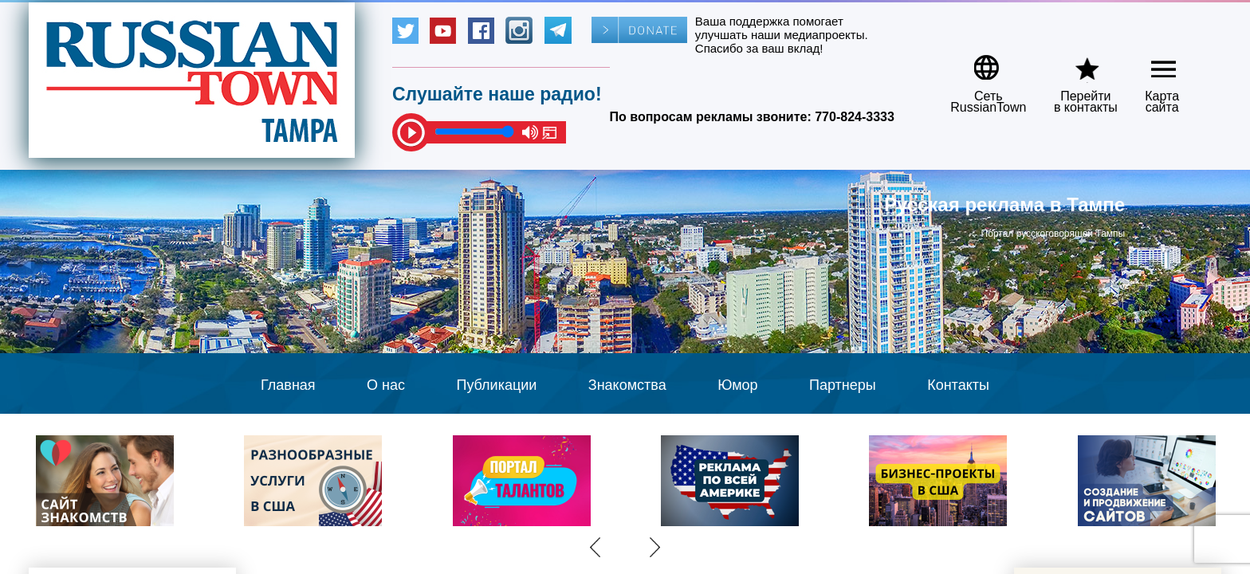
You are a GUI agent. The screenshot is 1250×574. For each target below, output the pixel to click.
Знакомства (627, 385)
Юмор (737, 385)
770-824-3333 (854, 117)
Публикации (496, 385)
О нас (386, 385)
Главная (288, 385)
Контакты (958, 385)
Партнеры (842, 385)
